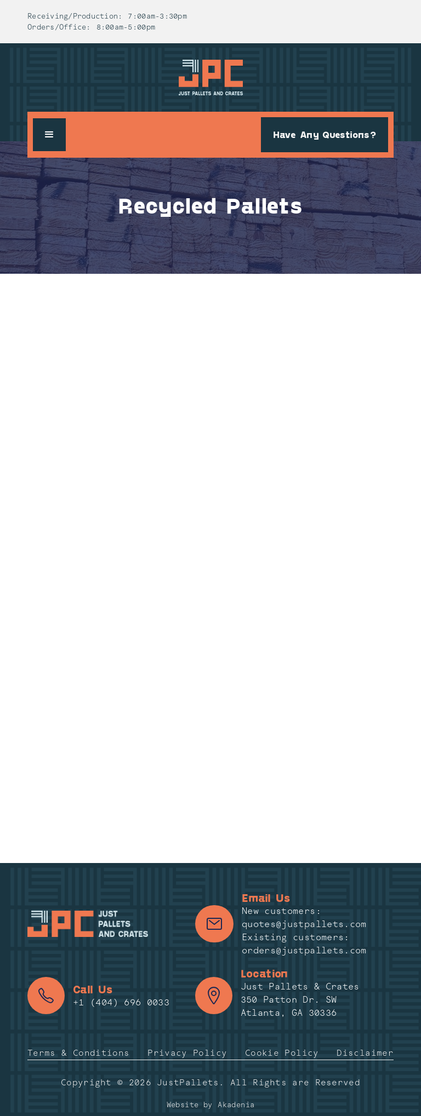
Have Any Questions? (324, 134)
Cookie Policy (282, 1053)
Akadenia (236, 1104)
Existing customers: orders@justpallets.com (304, 943)
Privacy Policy (187, 1053)
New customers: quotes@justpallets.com (304, 917)
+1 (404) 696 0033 (121, 1002)
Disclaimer (365, 1053)
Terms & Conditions (78, 1053)
